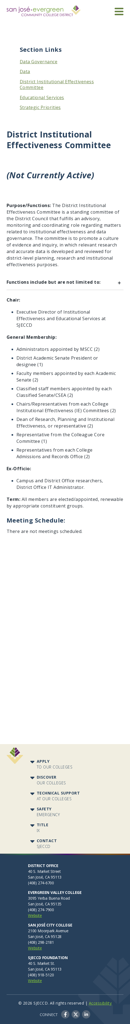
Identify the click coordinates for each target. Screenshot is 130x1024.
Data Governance (38, 62)
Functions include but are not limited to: (65, 283)
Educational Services (42, 97)
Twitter (76, 1014)
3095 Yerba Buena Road (49, 898)
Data (25, 71)
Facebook (65, 1014)
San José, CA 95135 (44, 904)
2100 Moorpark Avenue (48, 930)
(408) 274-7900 (41, 909)
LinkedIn (86, 1014)
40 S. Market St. (41, 963)
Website (35, 915)
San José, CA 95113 (44, 877)
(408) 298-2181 (41, 942)
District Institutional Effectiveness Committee (57, 84)
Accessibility (100, 1003)
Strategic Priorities (40, 107)
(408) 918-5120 (41, 974)
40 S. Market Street (44, 871)
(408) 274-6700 (41, 882)
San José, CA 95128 (44, 936)
